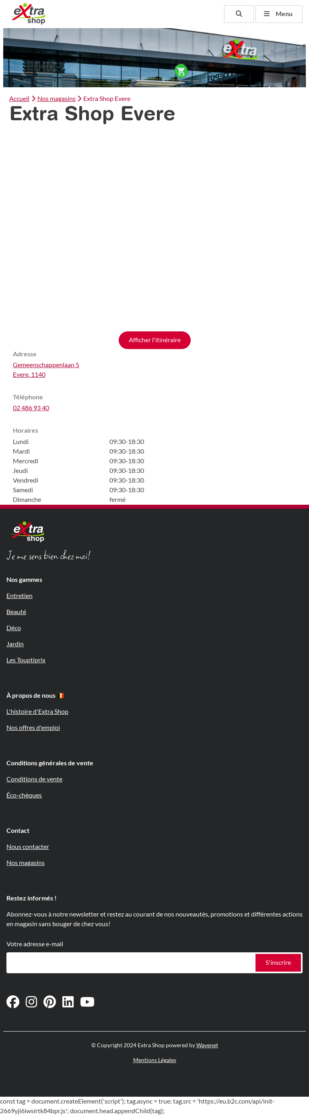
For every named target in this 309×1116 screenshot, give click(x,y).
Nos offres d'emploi (33, 728)
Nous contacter (27, 847)
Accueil (19, 99)
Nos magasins (52, 99)
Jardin (15, 644)
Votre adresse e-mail (34, 944)
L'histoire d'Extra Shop (37, 711)
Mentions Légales (154, 1060)
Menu (278, 14)
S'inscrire (278, 962)
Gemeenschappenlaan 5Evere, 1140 (46, 369)
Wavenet (207, 1045)
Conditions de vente (34, 779)
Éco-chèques (24, 795)
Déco (13, 628)
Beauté (16, 612)
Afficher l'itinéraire (155, 340)
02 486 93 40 (31, 408)
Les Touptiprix (25, 660)
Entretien (19, 596)
